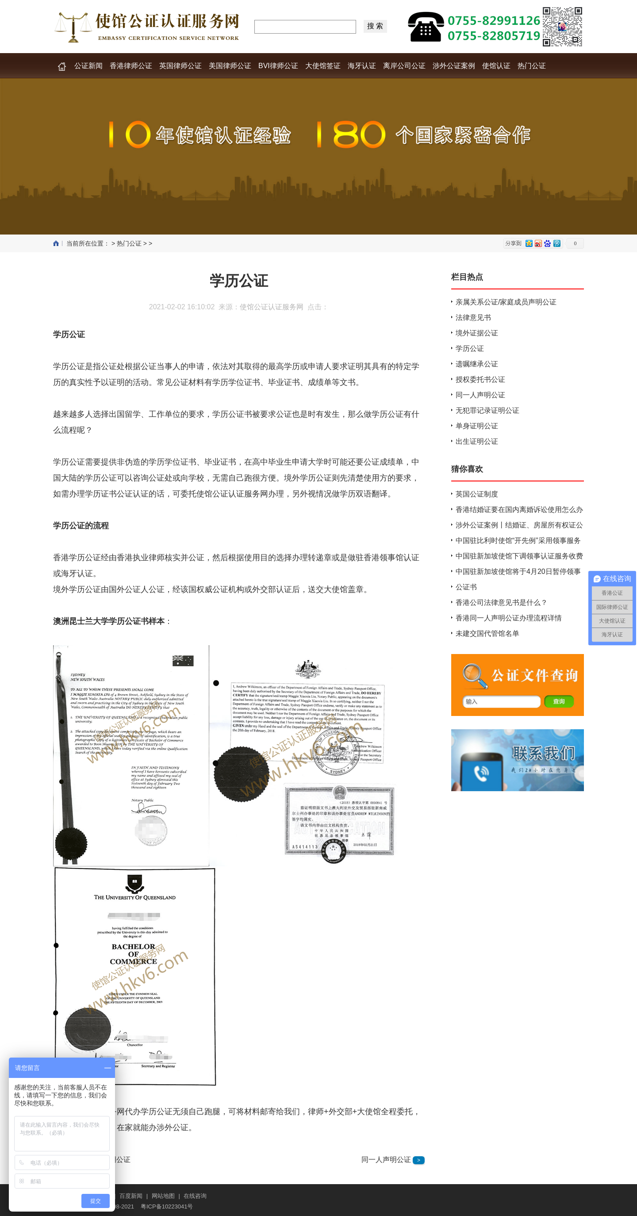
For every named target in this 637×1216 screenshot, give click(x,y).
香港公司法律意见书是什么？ (502, 602)
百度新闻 (130, 1196)
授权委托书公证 (480, 379)
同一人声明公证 (386, 1159)
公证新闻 (88, 65)
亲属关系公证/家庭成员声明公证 (506, 302)
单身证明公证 (477, 426)
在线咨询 (195, 1196)
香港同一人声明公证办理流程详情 (509, 618)
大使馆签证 (323, 65)
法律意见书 (473, 317)
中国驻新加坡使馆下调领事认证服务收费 (519, 556)
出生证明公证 (477, 441)
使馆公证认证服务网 (271, 307)
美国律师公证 (230, 65)
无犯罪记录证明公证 (487, 410)
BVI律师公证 (278, 65)
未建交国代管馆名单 (487, 633)
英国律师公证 (180, 65)
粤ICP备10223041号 (167, 1206)
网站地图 (163, 1196)
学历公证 (239, 281)
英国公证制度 (477, 494)
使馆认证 (496, 65)
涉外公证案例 (454, 65)
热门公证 (532, 65)
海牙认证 (362, 65)
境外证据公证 (477, 333)
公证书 (466, 587)
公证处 (113, 366)
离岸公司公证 (404, 65)
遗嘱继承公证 (477, 364)
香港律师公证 (131, 65)
